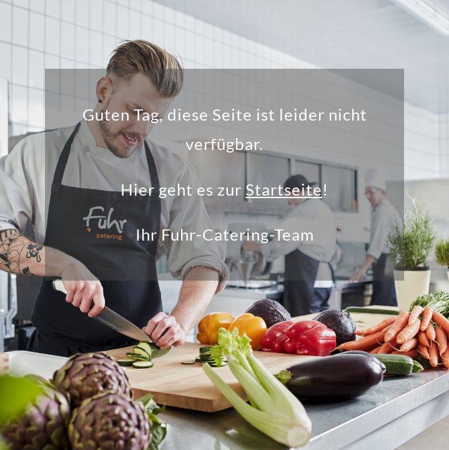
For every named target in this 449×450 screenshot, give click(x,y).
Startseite (283, 189)
